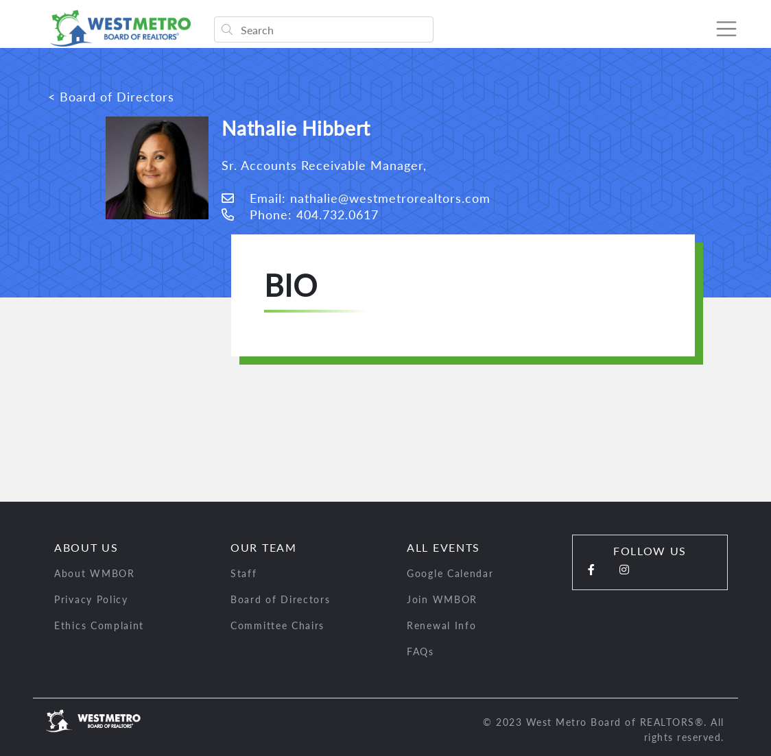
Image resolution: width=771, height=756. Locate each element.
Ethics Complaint (99, 625)
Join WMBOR (442, 599)
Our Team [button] (263, 547)
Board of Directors (280, 599)
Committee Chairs (277, 625)
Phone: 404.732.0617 (300, 214)
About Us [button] (86, 547)
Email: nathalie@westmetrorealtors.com (356, 198)
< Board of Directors (111, 96)
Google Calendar (450, 573)
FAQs (420, 651)
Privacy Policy (91, 599)
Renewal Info (441, 625)
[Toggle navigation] (725, 28)
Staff (243, 573)
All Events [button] (443, 547)
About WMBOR (94, 573)
